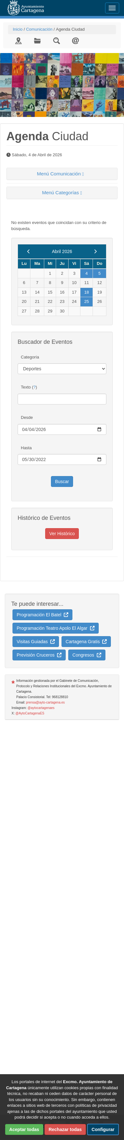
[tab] (62, 174)
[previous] (28, 251)
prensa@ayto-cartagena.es (45, 702)
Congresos (86, 655)
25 (86, 301)
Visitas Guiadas (36, 641)
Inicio (17, 29)
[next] (95, 251)
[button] (62, 174)
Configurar (103, 1129)
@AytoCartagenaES (29, 713)
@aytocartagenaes (41, 708)
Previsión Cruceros (39, 655)
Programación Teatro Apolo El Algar (56, 628)
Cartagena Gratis (86, 641)
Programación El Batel (42, 614)
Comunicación (39, 29)
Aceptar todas (24, 1129)
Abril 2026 (62, 251)
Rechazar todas (65, 1129)
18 (86, 292)
